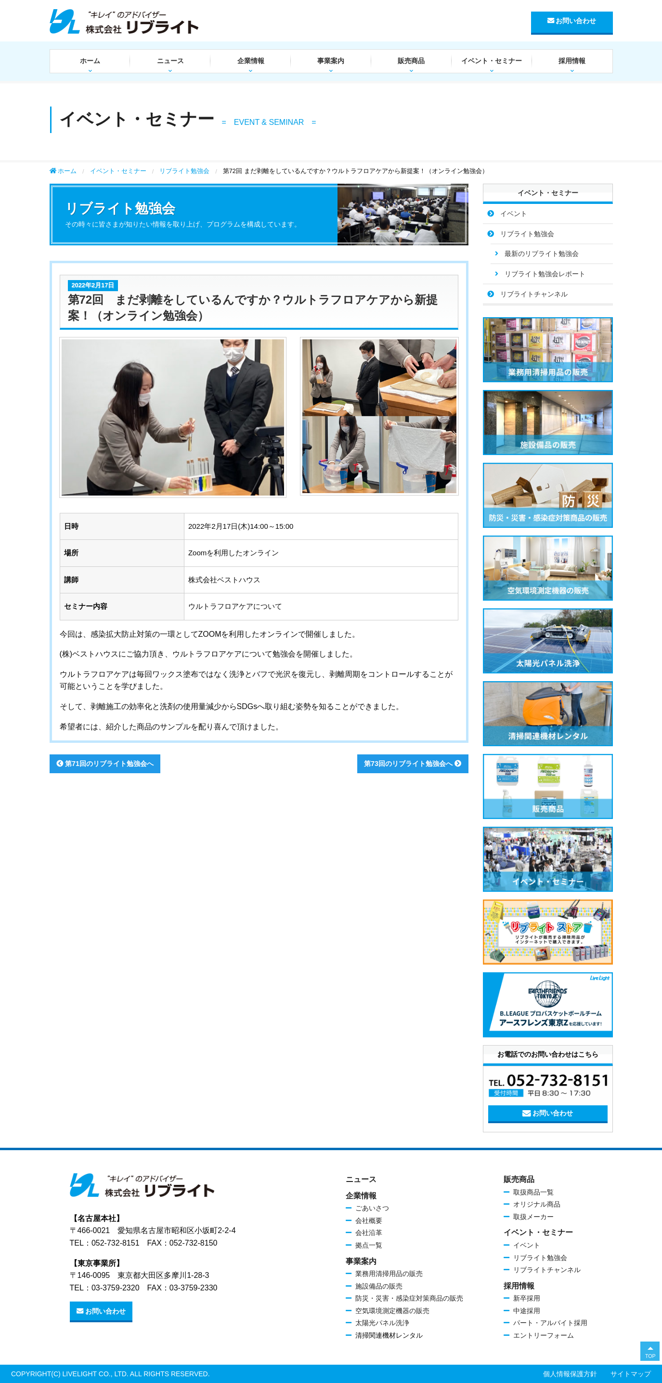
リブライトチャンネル (534, 294)
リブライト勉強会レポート (545, 274)
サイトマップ (630, 1374)
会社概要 (368, 1220)
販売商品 (411, 61)
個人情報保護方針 (570, 1374)
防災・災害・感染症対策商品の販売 (409, 1298)
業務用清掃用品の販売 (389, 1273)
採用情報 (571, 61)
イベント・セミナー (491, 61)
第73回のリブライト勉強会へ (412, 763)
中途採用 (526, 1311)
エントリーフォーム (543, 1335)
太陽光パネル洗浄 (382, 1323)
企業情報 (250, 61)
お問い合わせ (572, 21)
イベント (513, 213)
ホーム (90, 61)
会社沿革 (368, 1232)
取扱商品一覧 (533, 1192)
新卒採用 (526, 1298)
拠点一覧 (368, 1245)
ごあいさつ (372, 1208)
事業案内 (330, 61)
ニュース (170, 61)
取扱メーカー (533, 1217)
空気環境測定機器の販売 (392, 1311)
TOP (650, 1356)
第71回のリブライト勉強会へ (105, 763)
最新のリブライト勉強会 (542, 253)
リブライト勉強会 (184, 171)
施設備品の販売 (378, 1286)
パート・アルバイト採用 (550, 1323)
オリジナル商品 (536, 1204)
